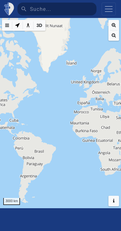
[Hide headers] (114, 201)
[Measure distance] (28, 25)
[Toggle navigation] (109, 9)
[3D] (39, 25)
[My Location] (17, 25)
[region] (60, 113)
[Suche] (63, 9)
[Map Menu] (7, 25)
